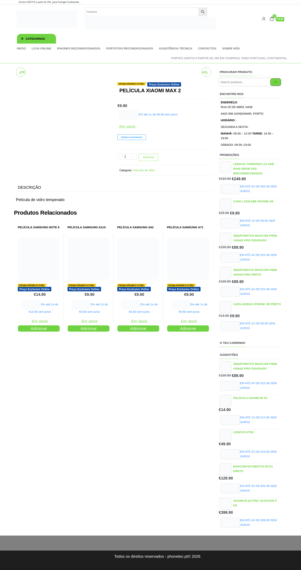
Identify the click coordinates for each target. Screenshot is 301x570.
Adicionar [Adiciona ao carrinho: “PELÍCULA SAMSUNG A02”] (138, 328)
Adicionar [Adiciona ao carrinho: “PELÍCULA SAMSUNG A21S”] (88, 328)
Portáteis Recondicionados (129, 48)
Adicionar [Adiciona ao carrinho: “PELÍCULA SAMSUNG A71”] (188, 328)
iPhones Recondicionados (78, 48)
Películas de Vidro (144, 170)
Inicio (21, 48)
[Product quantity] (126, 157)
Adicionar (148, 157)
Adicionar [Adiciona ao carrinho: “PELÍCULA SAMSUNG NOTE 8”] (39, 328)
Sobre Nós (231, 48)
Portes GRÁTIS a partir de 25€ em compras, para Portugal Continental (229, 58)
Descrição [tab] (29, 187)
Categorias (35, 38)
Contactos (207, 48)
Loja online (41, 48)
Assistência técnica (175, 48)
